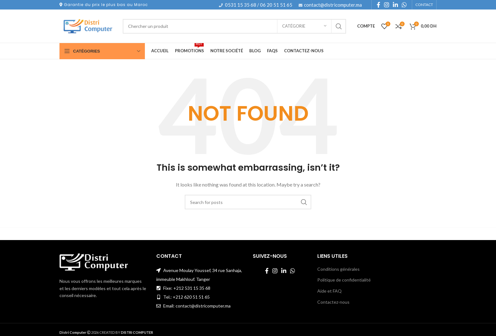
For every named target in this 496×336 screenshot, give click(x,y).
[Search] (234, 26)
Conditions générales (338, 269)
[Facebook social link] (378, 5)
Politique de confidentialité (344, 279)
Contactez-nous (333, 302)
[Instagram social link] (386, 5)
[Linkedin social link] (395, 5)
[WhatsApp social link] (404, 5)
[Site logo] (87, 25)
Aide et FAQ (329, 291)
